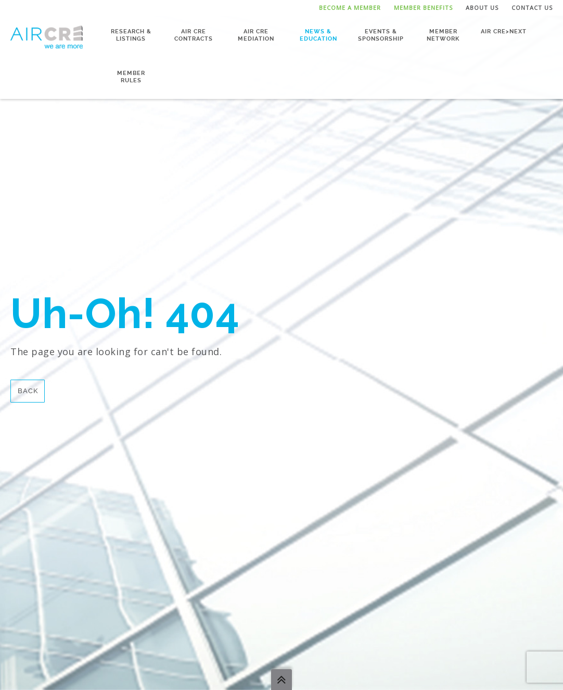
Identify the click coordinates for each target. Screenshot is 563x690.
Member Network (443, 35)
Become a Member (350, 7)
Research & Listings (131, 35)
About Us (482, 7)
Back (28, 391)
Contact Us (532, 7)
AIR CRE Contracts (193, 35)
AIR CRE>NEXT (504, 31)
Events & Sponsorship (381, 35)
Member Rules (131, 77)
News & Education (318, 35)
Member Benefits (423, 7)
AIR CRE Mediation (256, 35)
